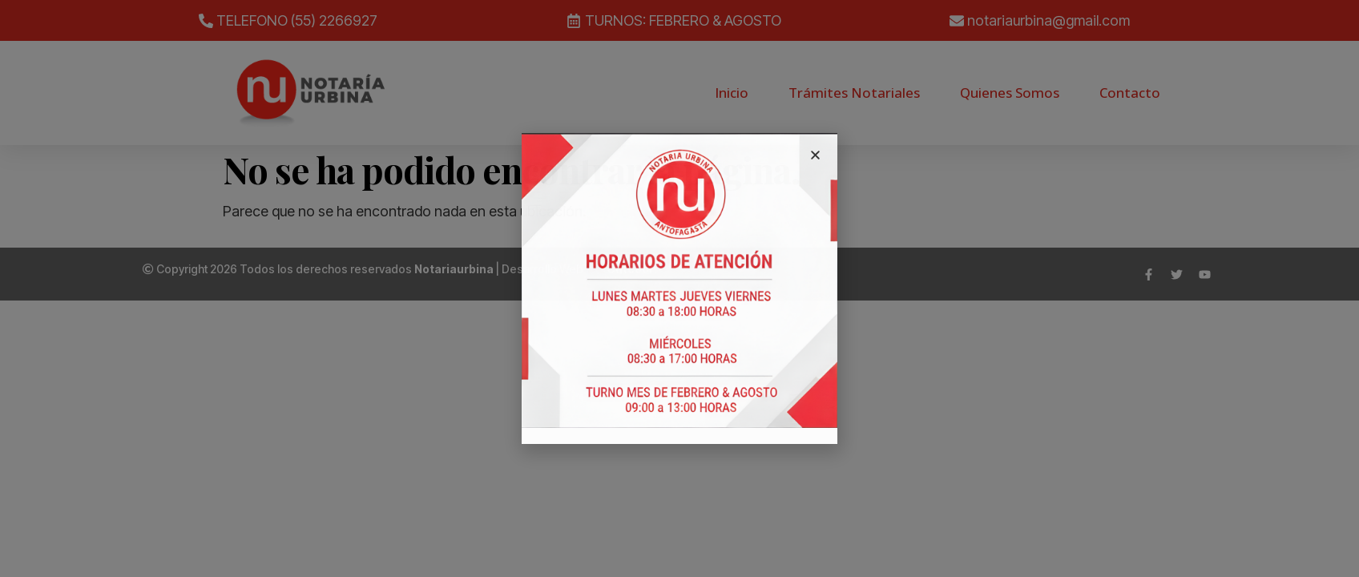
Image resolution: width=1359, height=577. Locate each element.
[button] (815, 155)
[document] (679, 288)
